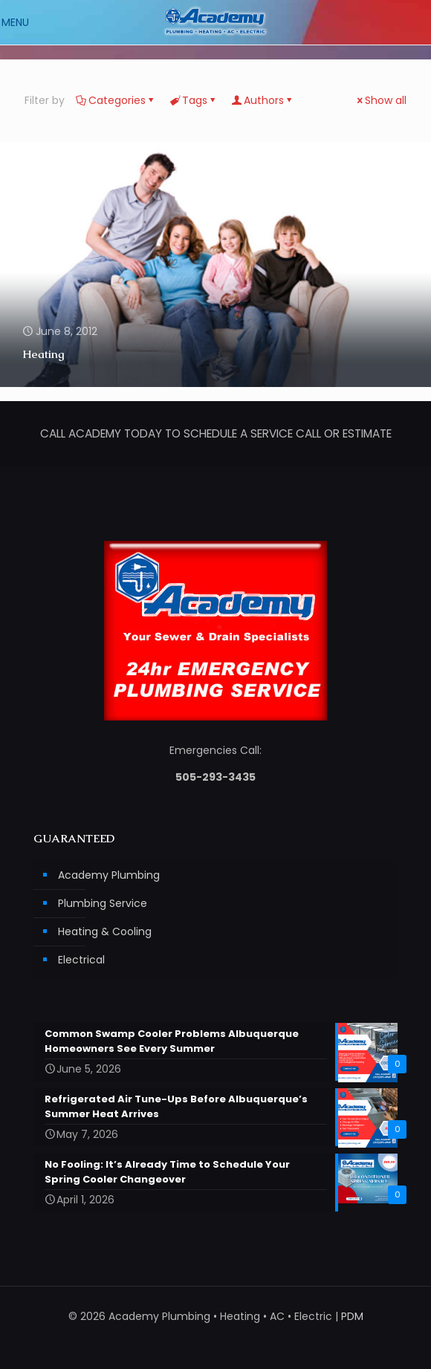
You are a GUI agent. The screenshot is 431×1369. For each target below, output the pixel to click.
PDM (352, 1316)
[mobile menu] (20, 22)
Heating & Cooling (105, 931)
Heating (43, 354)
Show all (380, 100)
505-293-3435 (215, 777)
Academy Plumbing (109, 875)
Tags (193, 100)
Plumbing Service (102, 903)
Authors (262, 100)
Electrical (81, 959)
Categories (116, 100)
